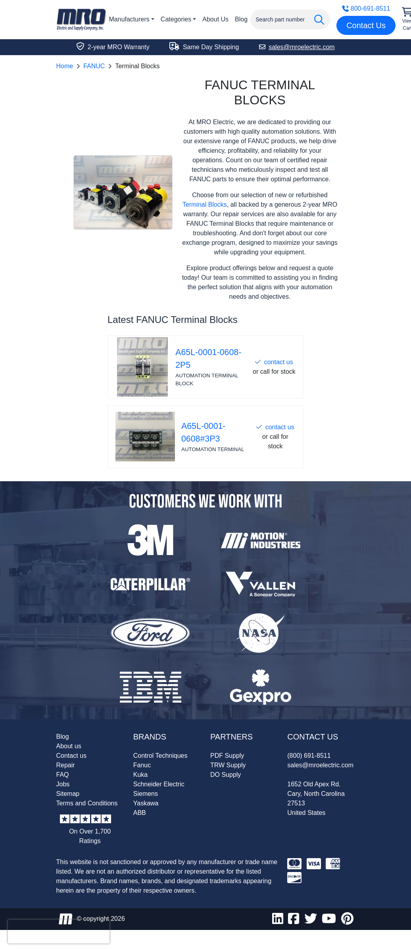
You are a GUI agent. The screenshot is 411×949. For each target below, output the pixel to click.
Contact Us (366, 25)
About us (68, 746)
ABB (139, 812)
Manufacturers (129, 19)
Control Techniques (160, 755)
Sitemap (68, 793)
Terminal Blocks (204, 204)
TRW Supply (228, 765)
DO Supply (225, 774)
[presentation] (58, 931)
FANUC (94, 66)
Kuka (140, 774)
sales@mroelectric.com (320, 765)
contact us (278, 362)
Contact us (71, 755)
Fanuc (142, 765)
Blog (241, 19)
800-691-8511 (366, 8)
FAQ (62, 774)
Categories (176, 19)
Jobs (63, 784)
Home (64, 66)
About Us (215, 19)
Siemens (145, 793)
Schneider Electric (158, 784)
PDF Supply (227, 755)
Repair (65, 765)
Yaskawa (146, 803)
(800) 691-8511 (308, 755)
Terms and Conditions (87, 803)
